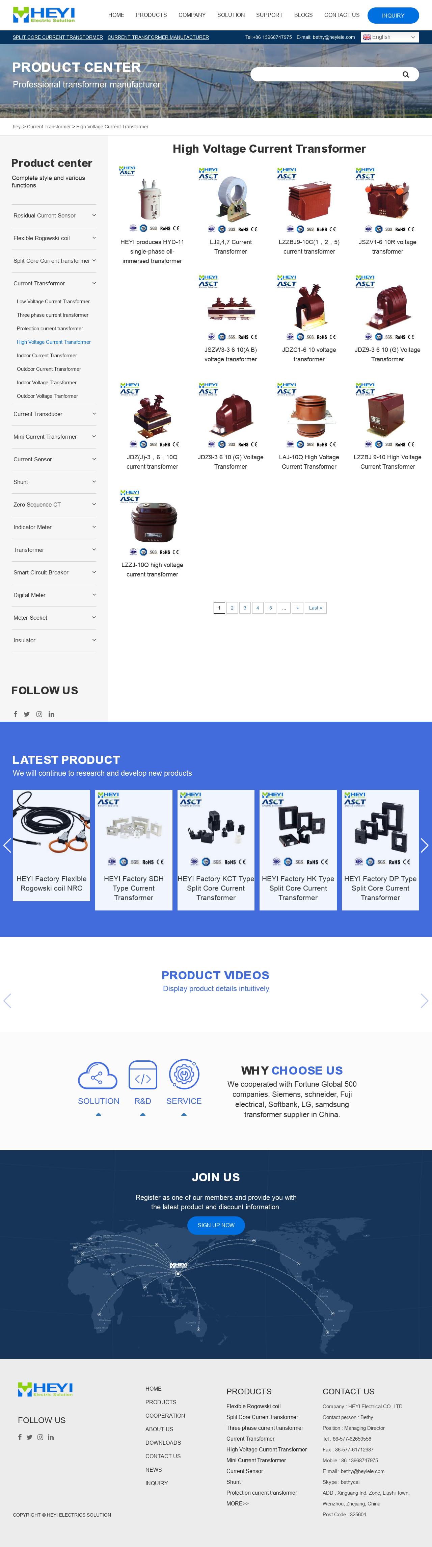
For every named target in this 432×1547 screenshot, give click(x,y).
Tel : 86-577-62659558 (347, 1439)
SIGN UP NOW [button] (216, 1225)
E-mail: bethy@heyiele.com (326, 37)
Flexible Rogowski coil (42, 238)
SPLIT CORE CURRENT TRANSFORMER (58, 37)
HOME (116, 15)
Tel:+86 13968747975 (268, 37)
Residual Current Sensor (45, 215)
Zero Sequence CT (37, 504)
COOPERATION (165, 1416)
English (376, 37)
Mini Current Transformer (45, 437)
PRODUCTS (161, 1402)
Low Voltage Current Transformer (53, 301)
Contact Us (342, 15)
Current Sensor (33, 459)
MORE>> (237, 1503)
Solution (231, 15)
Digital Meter (30, 595)
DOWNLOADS (163, 1443)
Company (192, 15)
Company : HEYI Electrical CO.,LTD (363, 1406)
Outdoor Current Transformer (49, 369)
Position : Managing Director (354, 1428)
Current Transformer (39, 283)
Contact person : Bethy (348, 1417)
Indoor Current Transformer (47, 355)
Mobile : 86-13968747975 (350, 1460)
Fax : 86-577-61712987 (348, 1449)
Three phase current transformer (52, 315)
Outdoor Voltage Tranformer (47, 396)
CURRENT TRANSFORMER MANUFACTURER (158, 37)
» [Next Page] (297, 608)
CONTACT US (163, 1456)
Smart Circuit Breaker (41, 572)
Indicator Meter (33, 527)
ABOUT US (159, 1429)
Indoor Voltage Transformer (47, 382)
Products (151, 15)
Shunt (21, 482)
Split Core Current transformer (52, 261)
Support (269, 15)
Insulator (24, 640)
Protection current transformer (50, 328)
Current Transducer (38, 414)
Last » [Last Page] (315, 608)
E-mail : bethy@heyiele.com (354, 1471)
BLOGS (303, 15)
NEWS (153, 1470)
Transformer (29, 550)
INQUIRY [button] (393, 16)
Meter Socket (30, 618)
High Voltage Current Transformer (54, 342)
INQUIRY (156, 1483)
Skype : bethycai (341, 1482)
